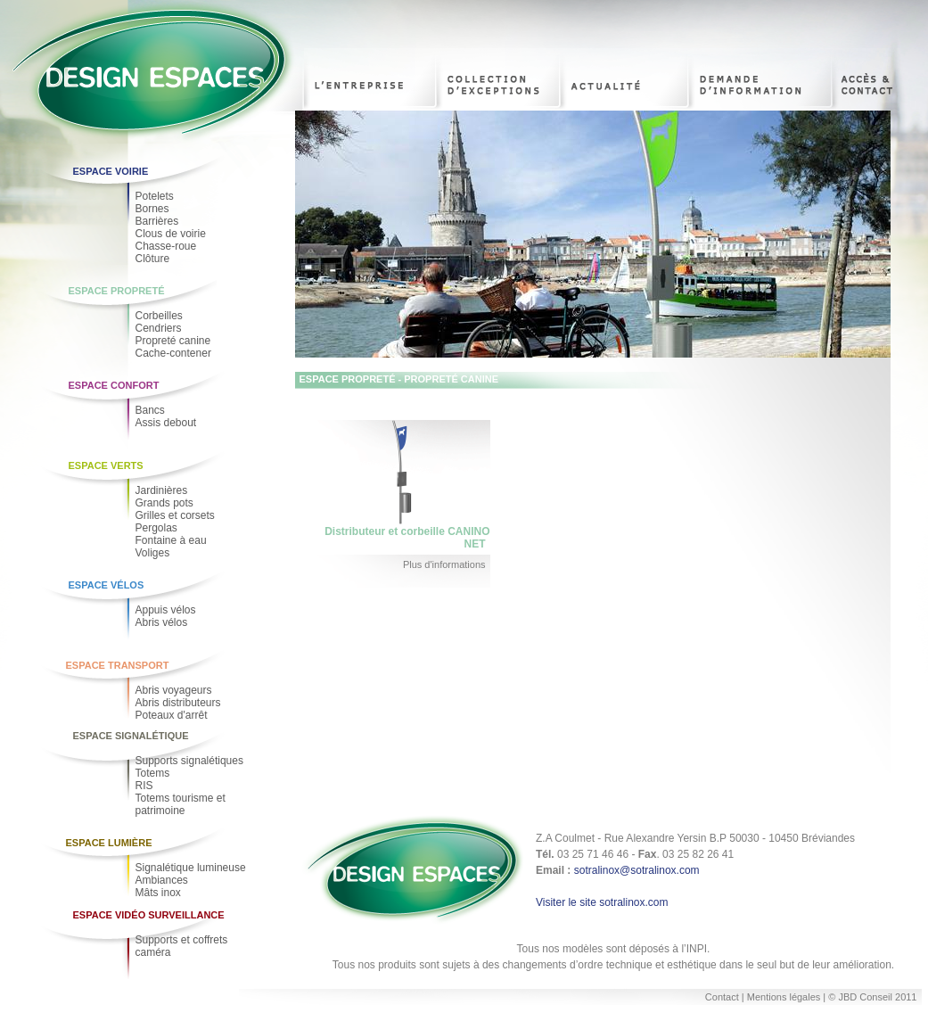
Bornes (152, 208)
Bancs (150, 410)
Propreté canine (173, 340)
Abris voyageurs (174, 690)
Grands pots (164, 503)
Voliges (153, 553)
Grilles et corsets (175, 515)
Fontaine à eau (171, 540)
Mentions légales (785, 997)
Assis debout (166, 422)
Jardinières (162, 490)
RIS (144, 785)
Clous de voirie (171, 233)
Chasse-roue (166, 246)
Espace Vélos (106, 585)
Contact (722, 997)
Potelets (155, 196)
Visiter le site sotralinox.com (602, 902)
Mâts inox (158, 892)
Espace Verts (106, 465)
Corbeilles (159, 315)
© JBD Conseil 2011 (872, 997)
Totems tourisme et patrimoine (181, 804)
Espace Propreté (117, 290)
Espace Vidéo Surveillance (149, 915)
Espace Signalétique (131, 735)
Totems (153, 773)
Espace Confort (114, 385)
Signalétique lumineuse (191, 867)
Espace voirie (111, 171)
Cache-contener (173, 353)
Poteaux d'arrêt (172, 715)
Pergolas (156, 528)
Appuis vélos (166, 610)
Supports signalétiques (189, 760)
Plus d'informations (444, 564)
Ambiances (162, 880)
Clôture (153, 258)
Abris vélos (162, 622)
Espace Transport (117, 665)
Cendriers (159, 328)
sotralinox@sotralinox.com (637, 870)
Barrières (157, 221)
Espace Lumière (109, 842)
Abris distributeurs (178, 702)
